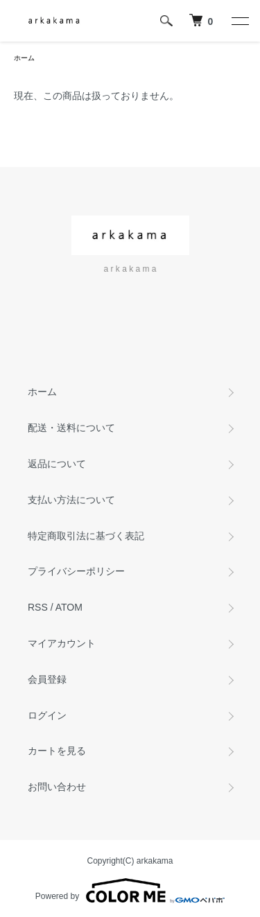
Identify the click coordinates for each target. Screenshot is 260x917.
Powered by (130, 890)
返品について (57, 463)
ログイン (47, 715)
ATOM (69, 607)
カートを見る (57, 750)
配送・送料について (71, 427)
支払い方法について (71, 499)
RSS (38, 607)
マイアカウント (62, 643)
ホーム (24, 58)
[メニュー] (239, 21)
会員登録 (47, 679)
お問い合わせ (57, 786)
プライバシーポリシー (76, 571)
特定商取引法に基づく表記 (86, 535)
